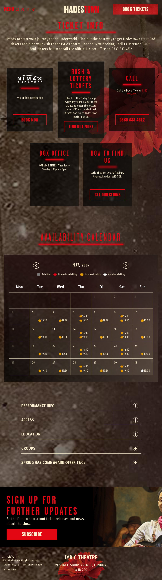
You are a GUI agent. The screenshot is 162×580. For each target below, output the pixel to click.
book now (29, 120)
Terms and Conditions (32, 564)
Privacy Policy (10, 569)
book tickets (135, 9)
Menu (9, 9)
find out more (81, 126)
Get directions (108, 195)
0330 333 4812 (132, 120)
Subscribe (32, 534)
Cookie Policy (10, 564)
